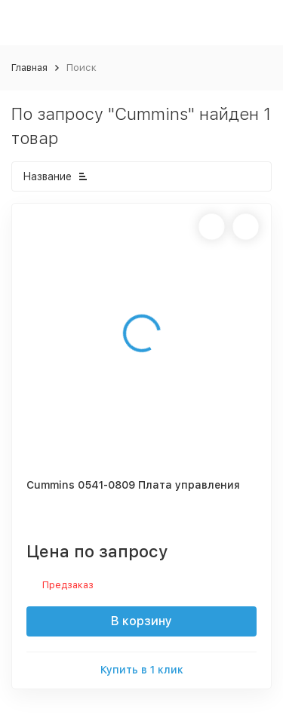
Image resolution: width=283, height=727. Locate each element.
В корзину (141, 621)
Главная (29, 67)
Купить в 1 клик (141, 670)
